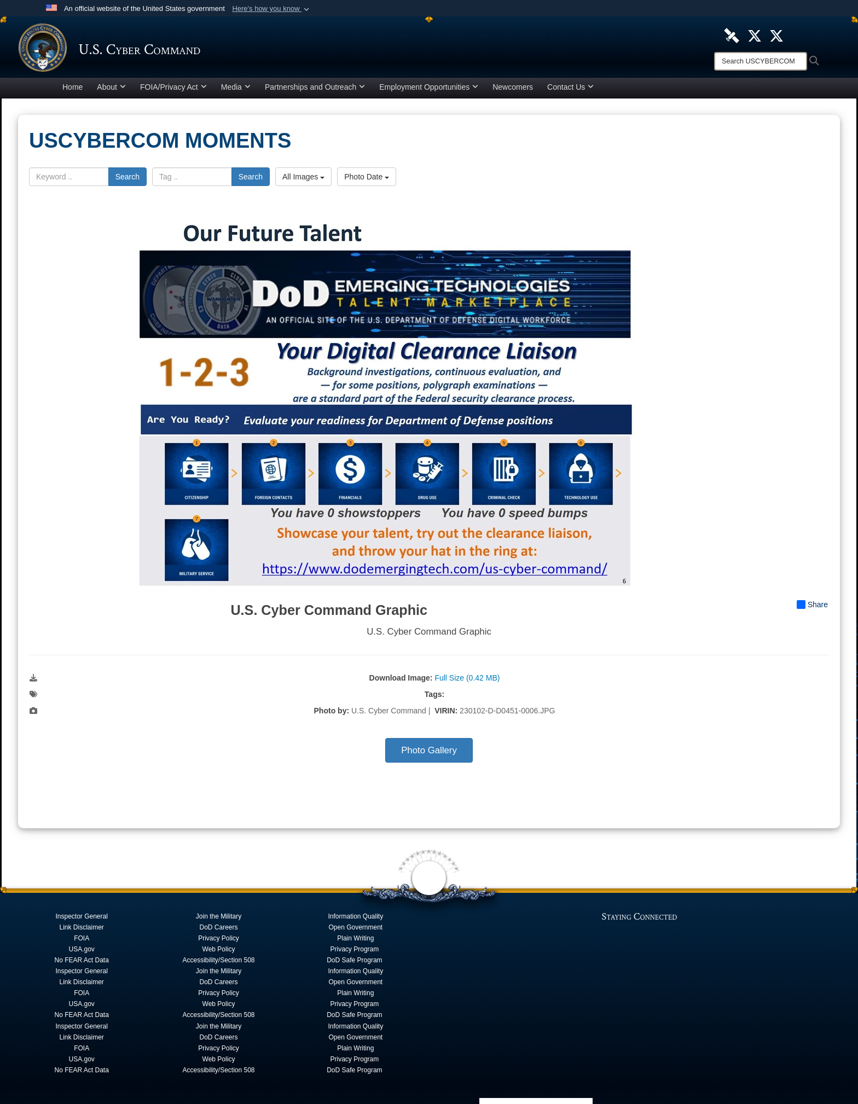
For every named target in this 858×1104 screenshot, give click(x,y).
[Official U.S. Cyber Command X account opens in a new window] (754, 35)
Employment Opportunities (428, 89)
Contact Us (570, 89)
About (111, 89)
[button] (271, 8)
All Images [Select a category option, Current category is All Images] (303, 179)
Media (236, 89)
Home (72, 89)
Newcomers (512, 89)
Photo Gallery (429, 753)
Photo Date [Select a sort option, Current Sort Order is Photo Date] (366, 179)
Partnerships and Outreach (315, 89)
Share (812, 607)
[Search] (760, 61)
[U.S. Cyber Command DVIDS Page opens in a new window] (731, 35)
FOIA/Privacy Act (173, 89)
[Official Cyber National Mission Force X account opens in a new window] (776, 35)
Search (127, 179)
